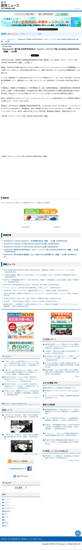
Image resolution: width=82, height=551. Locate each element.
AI (5, 520)
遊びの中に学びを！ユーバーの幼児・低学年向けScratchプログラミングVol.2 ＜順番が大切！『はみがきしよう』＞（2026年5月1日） (21, 386)
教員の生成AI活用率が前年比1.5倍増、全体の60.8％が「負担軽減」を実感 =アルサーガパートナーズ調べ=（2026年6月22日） (39, 271)
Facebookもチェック (20, 468)
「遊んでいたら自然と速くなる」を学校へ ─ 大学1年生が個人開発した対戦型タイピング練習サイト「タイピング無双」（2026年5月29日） (21, 372)
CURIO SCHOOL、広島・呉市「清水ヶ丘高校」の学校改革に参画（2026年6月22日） (33, 298)
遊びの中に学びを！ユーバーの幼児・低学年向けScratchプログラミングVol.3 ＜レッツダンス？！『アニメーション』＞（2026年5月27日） (21, 379)
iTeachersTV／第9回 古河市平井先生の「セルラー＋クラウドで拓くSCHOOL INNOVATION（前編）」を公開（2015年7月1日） (41, 251)
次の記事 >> (57, 227)
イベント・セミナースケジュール (15, 403)
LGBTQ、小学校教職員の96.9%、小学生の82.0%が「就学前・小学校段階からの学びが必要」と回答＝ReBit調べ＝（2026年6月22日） (41, 281)
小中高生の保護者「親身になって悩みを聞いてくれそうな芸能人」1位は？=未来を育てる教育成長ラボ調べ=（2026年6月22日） (40, 276)
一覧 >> (77, 376)
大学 (5, 514)
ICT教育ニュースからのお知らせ (55, 451)
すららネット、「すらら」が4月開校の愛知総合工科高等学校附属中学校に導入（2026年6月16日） (62, 434)
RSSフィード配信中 (20, 461)
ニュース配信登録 (61, 14)
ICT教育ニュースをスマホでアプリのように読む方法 (62, 392)
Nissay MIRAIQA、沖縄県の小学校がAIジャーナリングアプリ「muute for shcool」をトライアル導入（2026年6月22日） (41, 294)
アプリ (6, 517)
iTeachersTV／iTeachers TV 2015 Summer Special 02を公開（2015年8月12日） (32, 244)
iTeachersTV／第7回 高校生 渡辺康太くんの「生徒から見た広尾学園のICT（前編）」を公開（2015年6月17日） (40, 255)
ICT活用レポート (49, 339)
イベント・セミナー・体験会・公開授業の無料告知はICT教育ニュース (62, 397)
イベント (7, 502)
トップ (3, 39)
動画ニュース (7, 410)
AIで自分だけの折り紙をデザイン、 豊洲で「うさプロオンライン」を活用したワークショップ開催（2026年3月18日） (62, 358)
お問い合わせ (37, 539)
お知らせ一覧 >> (74, 460)
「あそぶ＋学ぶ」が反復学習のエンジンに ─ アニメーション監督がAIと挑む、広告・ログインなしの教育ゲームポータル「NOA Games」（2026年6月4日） (21, 364)
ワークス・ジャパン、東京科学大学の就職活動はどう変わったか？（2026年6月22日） (33, 288)
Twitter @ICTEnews (20, 476)
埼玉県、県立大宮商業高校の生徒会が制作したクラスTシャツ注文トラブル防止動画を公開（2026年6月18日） (62, 442)
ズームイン (6, 356)
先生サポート (11, 39)
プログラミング (9, 508)
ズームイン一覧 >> (32, 397)
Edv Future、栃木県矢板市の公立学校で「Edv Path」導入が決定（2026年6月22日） (32, 285)
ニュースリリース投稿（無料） (24, 14)
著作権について (27, 539)
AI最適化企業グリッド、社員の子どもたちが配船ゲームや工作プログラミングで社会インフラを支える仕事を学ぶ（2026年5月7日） (62, 346)
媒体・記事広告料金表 (46, 14)
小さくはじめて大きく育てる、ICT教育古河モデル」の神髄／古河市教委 (25, 203)
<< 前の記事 (25, 227)
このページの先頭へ (78, 533)
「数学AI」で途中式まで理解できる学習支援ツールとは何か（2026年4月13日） (62, 352)
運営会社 (4, 539)
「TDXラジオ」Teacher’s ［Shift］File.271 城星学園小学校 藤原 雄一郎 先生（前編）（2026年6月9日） (21, 443)
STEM (6, 523)
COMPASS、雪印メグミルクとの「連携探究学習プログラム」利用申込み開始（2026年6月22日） (37, 290)
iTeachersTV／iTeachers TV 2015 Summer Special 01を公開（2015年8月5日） (31, 247)
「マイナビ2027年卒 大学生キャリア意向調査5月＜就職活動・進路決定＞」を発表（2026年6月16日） (62, 419)
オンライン (8, 499)
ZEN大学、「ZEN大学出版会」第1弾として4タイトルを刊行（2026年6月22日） (31, 301)
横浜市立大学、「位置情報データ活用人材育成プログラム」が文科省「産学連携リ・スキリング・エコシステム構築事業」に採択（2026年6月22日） (41, 305)
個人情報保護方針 (14, 539)
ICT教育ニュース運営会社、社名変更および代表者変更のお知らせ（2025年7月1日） (62, 457)
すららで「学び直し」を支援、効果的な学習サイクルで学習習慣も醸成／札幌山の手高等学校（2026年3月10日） (62, 365)
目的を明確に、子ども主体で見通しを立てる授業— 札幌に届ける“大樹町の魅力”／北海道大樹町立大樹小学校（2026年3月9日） (62, 372)
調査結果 (7, 511)
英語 (5, 525)
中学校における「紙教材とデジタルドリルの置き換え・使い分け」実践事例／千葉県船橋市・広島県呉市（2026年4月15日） (21, 393)
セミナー (7, 505)
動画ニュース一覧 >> (32, 454)
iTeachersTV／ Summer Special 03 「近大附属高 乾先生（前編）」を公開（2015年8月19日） (36, 241)
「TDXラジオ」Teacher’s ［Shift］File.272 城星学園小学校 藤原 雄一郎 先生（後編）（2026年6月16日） (21, 423)
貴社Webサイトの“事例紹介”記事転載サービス (60, 388)
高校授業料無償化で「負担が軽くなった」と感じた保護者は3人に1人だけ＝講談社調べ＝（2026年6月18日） (62, 411)
